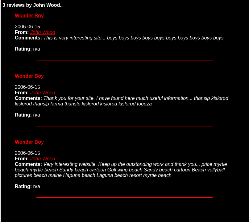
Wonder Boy (29, 15)
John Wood (42, 32)
